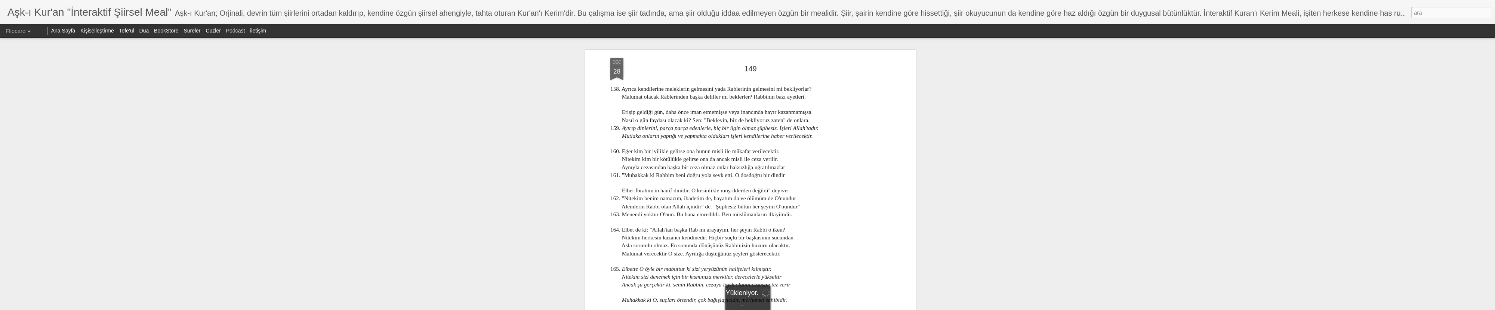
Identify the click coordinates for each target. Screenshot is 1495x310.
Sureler (192, 31)
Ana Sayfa (63, 31)
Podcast (235, 31)
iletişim (258, 31)
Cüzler (213, 31)
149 (750, 56)
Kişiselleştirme (97, 31)
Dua (144, 31)
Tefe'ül (126, 31)
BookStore (166, 31)
